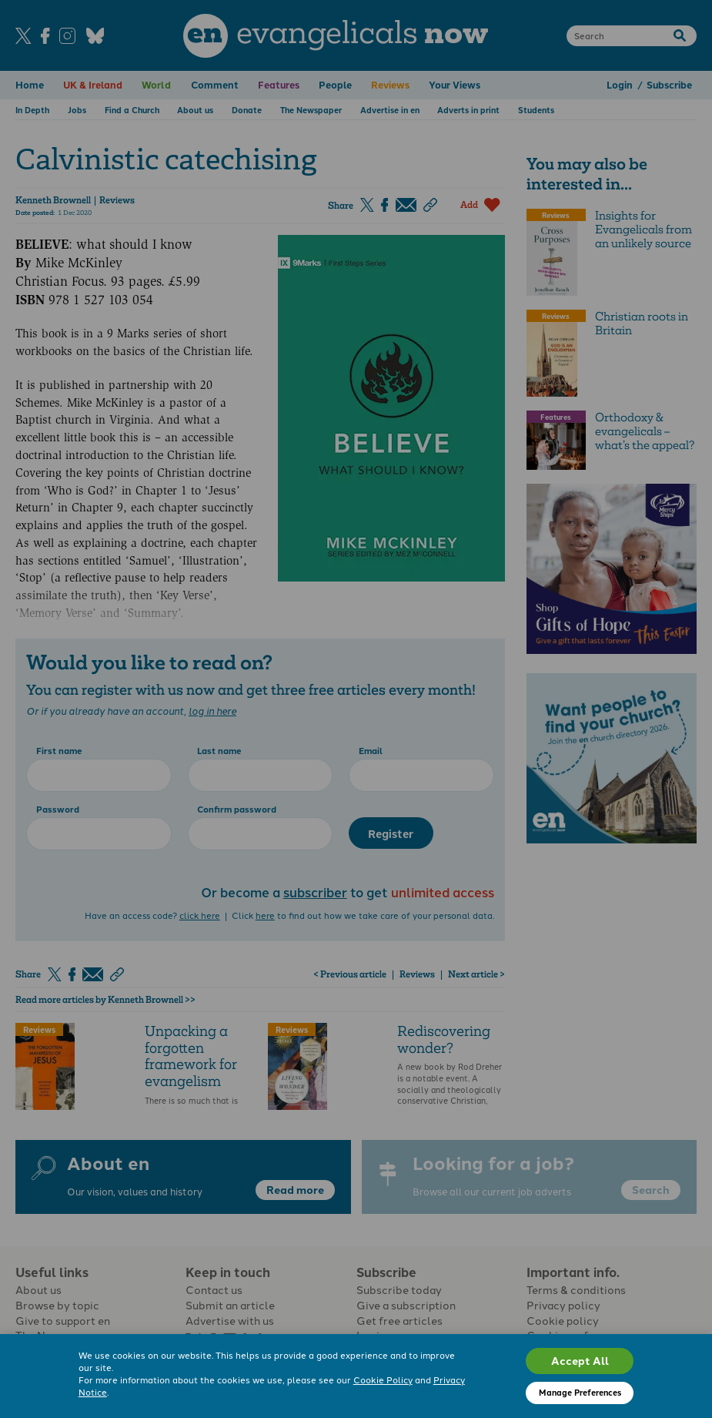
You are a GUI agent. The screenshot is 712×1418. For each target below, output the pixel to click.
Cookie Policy (383, 1379)
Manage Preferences (580, 1392)
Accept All (580, 1360)
